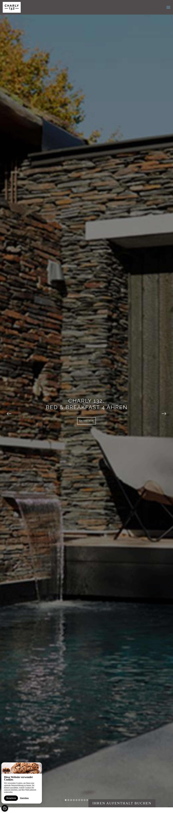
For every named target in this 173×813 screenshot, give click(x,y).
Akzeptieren (11, 798)
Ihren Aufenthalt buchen (121, 803)
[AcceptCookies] (4, 808)
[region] (21, 783)
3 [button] (71, 800)
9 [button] (87, 800)
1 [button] (65, 800)
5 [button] (76, 800)
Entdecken (86, 421)
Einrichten (24, 798)
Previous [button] (9, 411)
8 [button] (84, 800)
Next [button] (164, 411)
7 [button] (82, 800)
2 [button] (68, 800)
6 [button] (79, 800)
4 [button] (74, 800)
